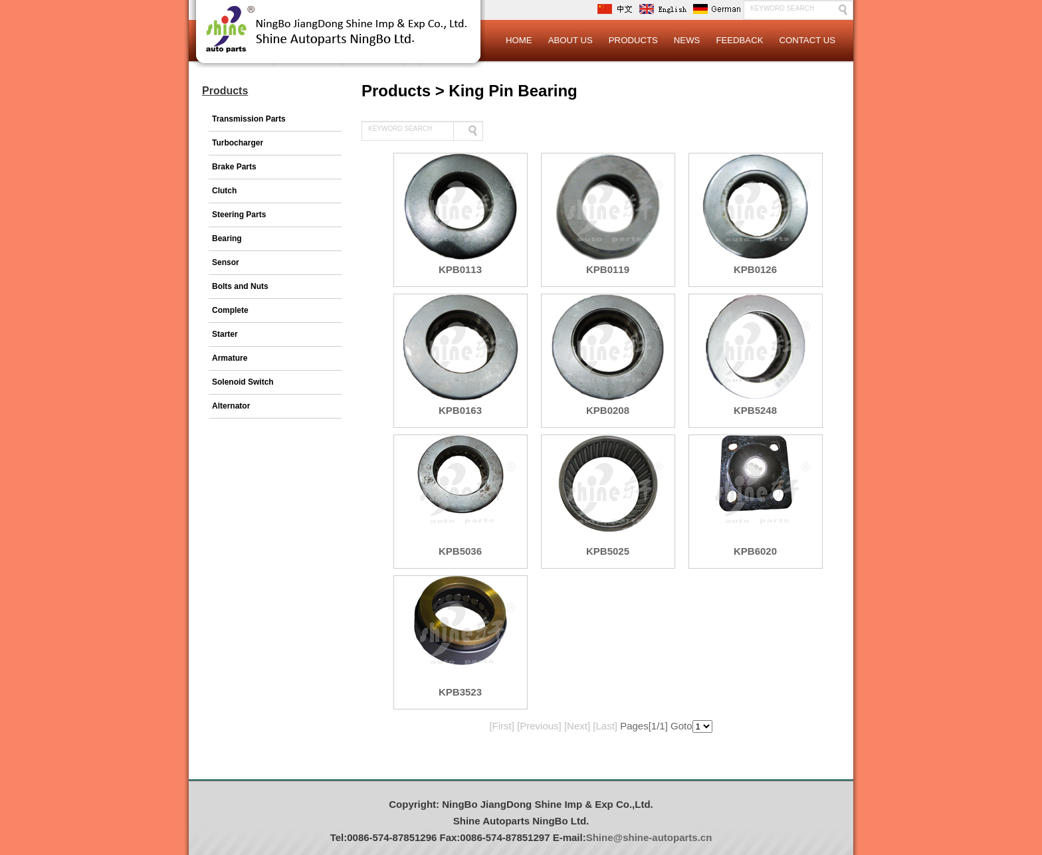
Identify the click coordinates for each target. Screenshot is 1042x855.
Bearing (227, 238)
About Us (570, 40)
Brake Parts (234, 166)
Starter (225, 334)
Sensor (225, 262)
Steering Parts (239, 214)
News (687, 40)
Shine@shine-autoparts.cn (649, 837)
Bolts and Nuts (240, 286)
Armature (229, 358)
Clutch (224, 190)
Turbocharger (237, 142)
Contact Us (807, 40)
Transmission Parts (249, 119)
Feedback (739, 40)
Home (519, 40)
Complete (230, 310)
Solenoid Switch (243, 382)
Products (633, 40)
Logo (338, 40)
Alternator (231, 406)
